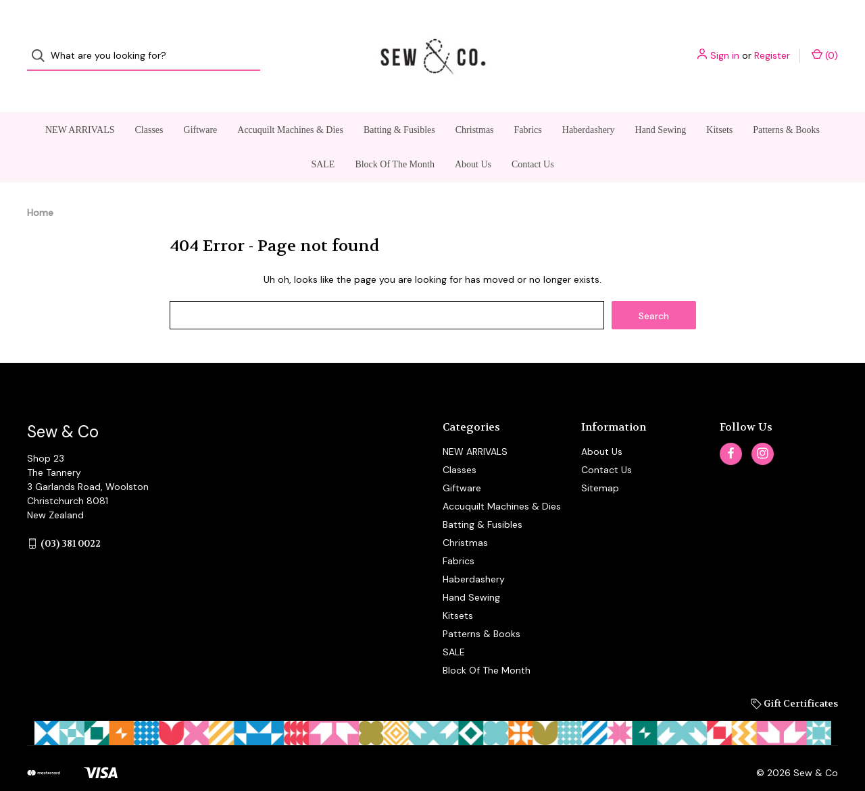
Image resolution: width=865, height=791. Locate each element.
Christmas (474, 106)
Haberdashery (588, 106)
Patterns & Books (786, 106)
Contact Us (533, 140)
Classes (149, 106)
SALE (323, 140)
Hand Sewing (661, 106)
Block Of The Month (395, 140)
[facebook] (731, 429)
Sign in (724, 44)
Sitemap (600, 464)
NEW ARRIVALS (80, 106)
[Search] (42, 44)
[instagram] (762, 429)
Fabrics (528, 106)
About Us (473, 140)
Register (772, 44)
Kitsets (719, 106)
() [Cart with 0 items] (825, 43)
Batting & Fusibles (399, 106)
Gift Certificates (794, 679)
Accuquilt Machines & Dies (290, 106)
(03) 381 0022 (71, 519)
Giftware (201, 106)
